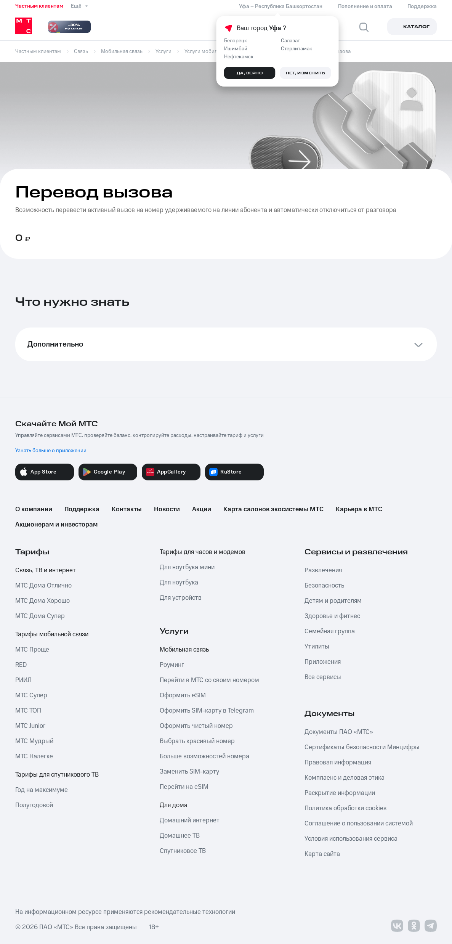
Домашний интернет (190, 820)
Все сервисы (323, 677)
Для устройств (181, 597)
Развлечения (323, 570)
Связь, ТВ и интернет (45, 570)
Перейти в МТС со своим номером (209, 680)
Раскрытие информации (340, 793)
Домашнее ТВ (180, 835)
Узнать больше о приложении (51, 450)
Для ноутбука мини (187, 567)
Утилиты (317, 646)
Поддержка (81, 509)
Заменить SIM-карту (189, 771)
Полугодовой (34, 805)
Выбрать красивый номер (197, 741)
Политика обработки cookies (345, 808)
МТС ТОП (28, 710)
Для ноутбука (179, 582)
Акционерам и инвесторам (56, 524)
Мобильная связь (184, 649)
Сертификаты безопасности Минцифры (362, 747)
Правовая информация (338, 762)
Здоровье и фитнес (332, 616)
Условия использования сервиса (351, 838)
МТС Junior (30, 725)
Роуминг (172, 664)
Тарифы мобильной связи (51, 634)
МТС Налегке (34, 756)
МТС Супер (31, 695)
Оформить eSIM (183, 695)
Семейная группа (330, 631)
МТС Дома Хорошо (42, 600)
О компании (33, 509)
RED (21, 664)
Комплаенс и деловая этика (345, 777)
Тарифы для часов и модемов (202, 552)
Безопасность (324, 585)
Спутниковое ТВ (183, 851)
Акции (201, 509)
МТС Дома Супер (40, 616)
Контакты (127, 509)
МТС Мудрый (34, 741)
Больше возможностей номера (204, 756)
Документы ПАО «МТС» (339, 732)
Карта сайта (322, 854)
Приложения (323, 661)
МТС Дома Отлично (43, 585)
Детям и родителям (333, 600)
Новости (167, 509)
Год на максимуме (41, 790)
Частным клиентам (39, 6)
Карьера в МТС (359, 509)
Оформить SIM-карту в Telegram (207, 710)
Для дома (174, 805)
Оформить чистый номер (196, 725)
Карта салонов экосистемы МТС (273, 509)
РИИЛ (23, 680)
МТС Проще (32, 649)
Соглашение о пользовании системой (359, 823)
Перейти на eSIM (184, 786)
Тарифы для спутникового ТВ (57, 774)
